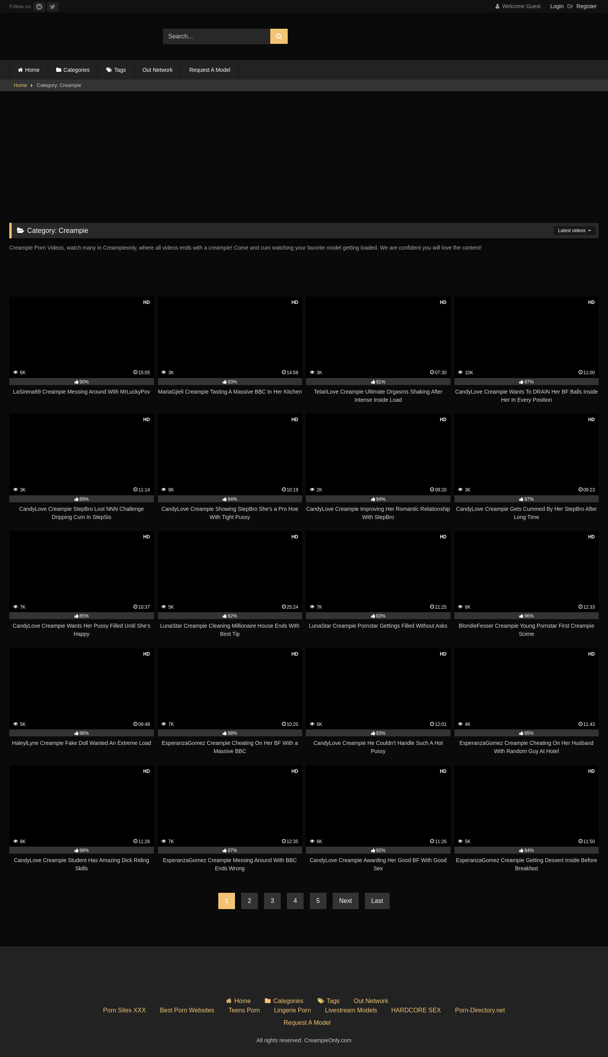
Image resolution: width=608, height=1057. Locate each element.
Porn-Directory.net (480, 1010)
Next (345, 900)
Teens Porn (244, 1010)
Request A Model (209, 70)
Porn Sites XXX (124, 1010)
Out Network (157, 70)
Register (587, 6)
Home (32, 70)
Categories (77, 70)
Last (377, 900)
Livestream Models (351, 1010)
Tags (120, 70)
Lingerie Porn (292, 1010)
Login (556, 6)
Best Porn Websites (187, 1010)
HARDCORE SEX (416, 1010)
